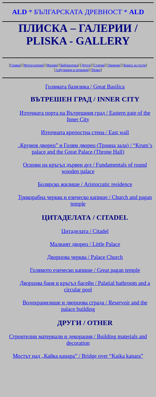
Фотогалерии (34, 65)
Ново (96, 70)
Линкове (114, 65)
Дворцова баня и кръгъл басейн (85, 286)
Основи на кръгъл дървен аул (85, 168)
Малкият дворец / (85, 244)
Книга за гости (135, 65)
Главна (15, 65)
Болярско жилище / (85, 184)
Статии (99, 65)
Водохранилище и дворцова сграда (85, 305)
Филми (52, 65)
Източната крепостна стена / (85, 132)
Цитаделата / (85, 231)
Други (85, 65)
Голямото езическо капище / (85, 270)
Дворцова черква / (85, 257)
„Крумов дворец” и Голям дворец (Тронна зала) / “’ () (85, 148)
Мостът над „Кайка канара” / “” (78, 356)
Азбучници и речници (71, 70)
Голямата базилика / (85, 86)
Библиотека (69, 65)
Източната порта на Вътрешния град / (85, 116)
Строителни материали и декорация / (78, 339)
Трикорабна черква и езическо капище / (85, 200)
